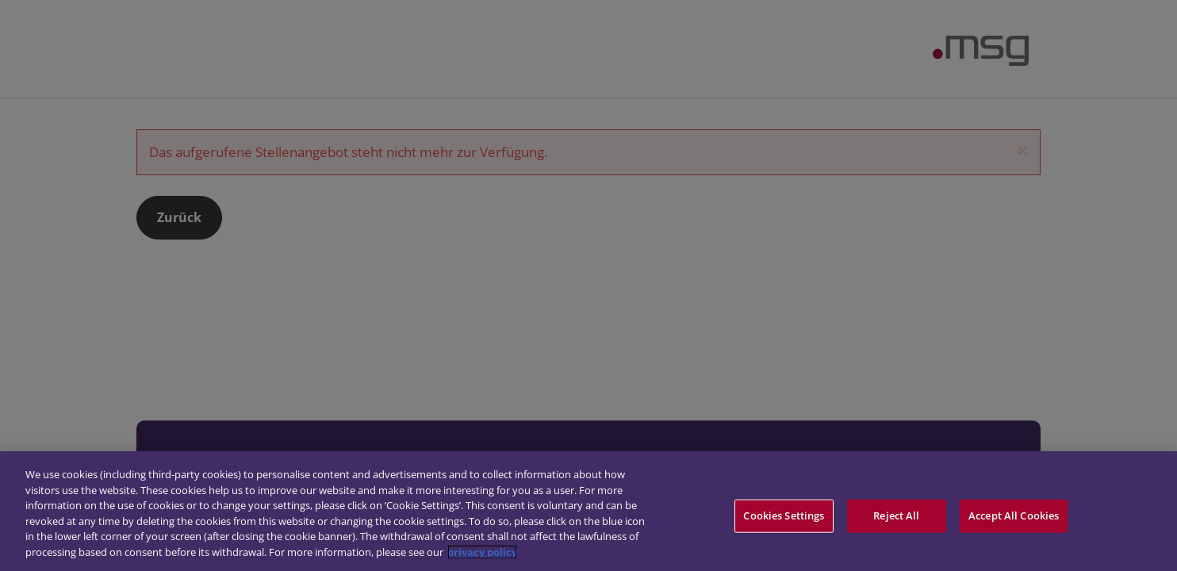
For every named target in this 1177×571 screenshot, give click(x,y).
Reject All (896, 518)
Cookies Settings (783, 518)
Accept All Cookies (1013, 518)
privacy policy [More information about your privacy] (482, 554)
